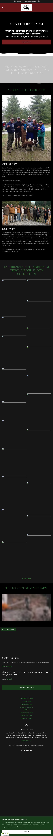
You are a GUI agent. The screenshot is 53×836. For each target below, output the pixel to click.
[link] (26, 7)
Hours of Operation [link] (26, 713)
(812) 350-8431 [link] (7, 666)
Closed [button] (9, 679)
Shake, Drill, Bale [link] (26, 716)
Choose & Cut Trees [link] (26, 698)
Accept (26, 831)
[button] (4, 7)
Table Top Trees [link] (26, 704)
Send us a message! (26, 687)
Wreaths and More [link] (26, 707)
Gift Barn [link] (26, 710)
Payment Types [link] (26, 719)
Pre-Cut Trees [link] (26, 701)
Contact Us (26, 42)
